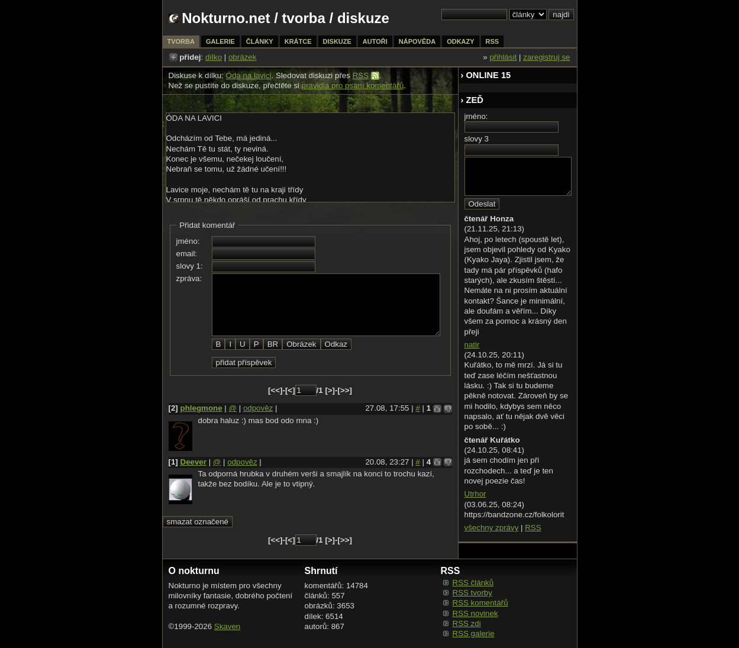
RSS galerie (474, 633)
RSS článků (473, 582)
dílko (213, 57)
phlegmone (201, 408)
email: (187, 253)
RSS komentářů (480, 602)
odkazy (460, 41)
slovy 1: (189, 266)
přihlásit (503, 57)
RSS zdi (467, 623)
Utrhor (475, 493)
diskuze (337, 41)
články (259, 41)
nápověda (417, 41)
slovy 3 (476, 138)
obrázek (242, 57)
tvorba (303, 18)
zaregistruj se (546, 57)
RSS (361, 75)
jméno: (188, 241)
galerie (220, 41)
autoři (375, 41)
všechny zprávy (491, 527)
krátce (298, 41)
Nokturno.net (226, 18)
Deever (193, 461)
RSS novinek (475, 613)
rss (492, 41)
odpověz (258, 408)
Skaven (227, 626)
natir (472, 344)
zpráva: (189, 278)
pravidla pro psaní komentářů (353, 85)
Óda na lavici (249, 75)
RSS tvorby (472, 592)
